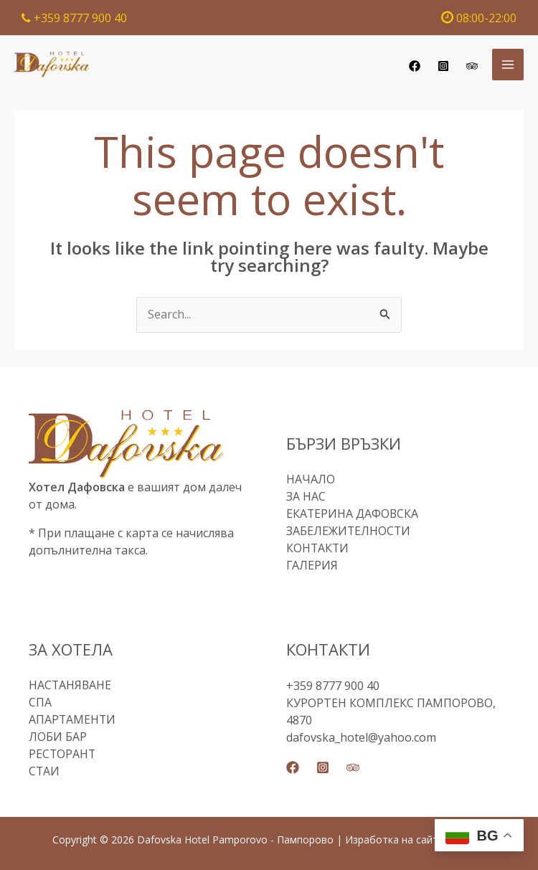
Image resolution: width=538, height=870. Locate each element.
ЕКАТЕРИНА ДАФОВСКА (353, 514)
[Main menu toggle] (508, 64)
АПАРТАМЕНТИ (73, 720)
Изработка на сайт (391, 839)
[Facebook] (414, 66)
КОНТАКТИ (318, 549)
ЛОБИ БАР (58, 737)
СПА (40, 703)
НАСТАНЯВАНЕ (71, 686)
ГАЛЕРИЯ (312, 566)
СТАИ (44, 772)
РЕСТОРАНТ (63, 754)
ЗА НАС (306, 497)
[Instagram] (443, 66)
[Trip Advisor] (472, 66)
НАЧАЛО (310, 480)
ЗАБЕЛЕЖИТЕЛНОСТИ (349, 531)
